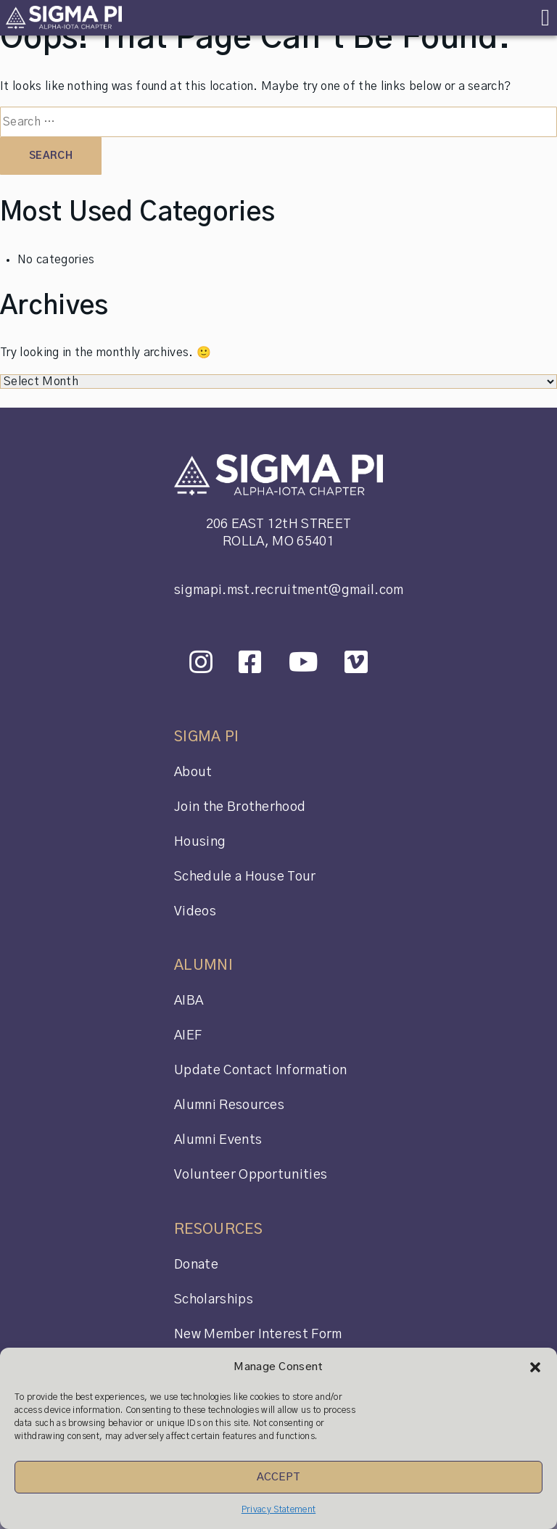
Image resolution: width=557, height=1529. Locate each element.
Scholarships (213, 1299)
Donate (196, 1265)
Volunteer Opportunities (250, 1175)
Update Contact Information (260, 1070)
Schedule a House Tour (245, 876)
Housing (200, 842)
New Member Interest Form (258, 1334)
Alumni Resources (229, 1105)
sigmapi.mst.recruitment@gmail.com (289, 590)
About (193, 772)
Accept (279, 1477)
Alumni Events (218, 1140)
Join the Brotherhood (239, 807)
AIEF (188, 1035)
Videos (195, 911)
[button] (535, 1367)
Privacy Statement (278, 1509)
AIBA (188, 1000)
